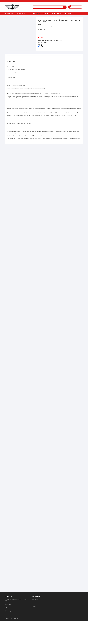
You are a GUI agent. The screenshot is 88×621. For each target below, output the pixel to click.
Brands (39, 13)
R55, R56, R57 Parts (20, 13)
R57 (46, 42)
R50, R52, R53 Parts (9, 13)
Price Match (34, 606)
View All (60, 40)
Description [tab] (12, 57)
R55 (41, 42)
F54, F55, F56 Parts (31, 13)
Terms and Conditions (36, 603)
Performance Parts (67, 13)
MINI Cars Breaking (56, 13)
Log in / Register (9, 1)
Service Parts (46, 13)
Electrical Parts (46, 40)
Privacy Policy (35, 599)
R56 (44, 42)
